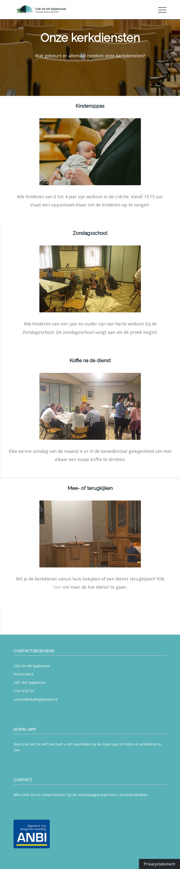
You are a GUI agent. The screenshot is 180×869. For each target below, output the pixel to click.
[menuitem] (159, 9)
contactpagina (88, 794)
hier (57, 587)
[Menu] (159, 9)
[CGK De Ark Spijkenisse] (75, 9)
